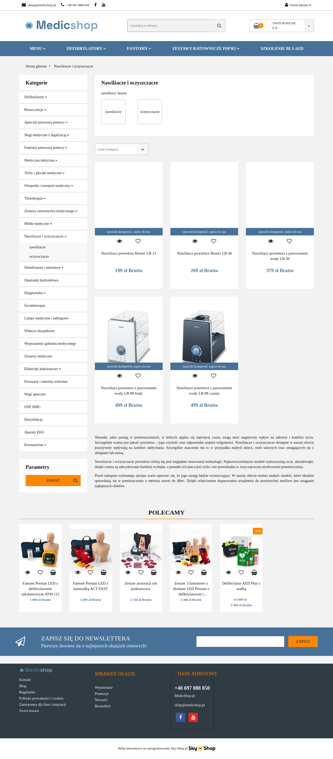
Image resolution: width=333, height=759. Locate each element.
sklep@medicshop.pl (39, 5)
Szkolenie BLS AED (282, 48)
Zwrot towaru (29, 711)
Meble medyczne (38, 224)
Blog (22, 686)
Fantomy (139, 48)
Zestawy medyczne (38, 356)
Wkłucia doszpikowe (39, 331)
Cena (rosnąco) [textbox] (108, 149)
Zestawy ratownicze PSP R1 (206, 48)
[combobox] (121, 149)
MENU (37, 48)
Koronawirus (35, 445)
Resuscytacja (35, 110)
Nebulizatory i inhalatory (44, 268)
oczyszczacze (39, 256)
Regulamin (27, 692)
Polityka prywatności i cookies (41, 698)
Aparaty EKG (34, 432)
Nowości (101, 700)
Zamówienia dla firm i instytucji (42, 705)
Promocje (102, 694)
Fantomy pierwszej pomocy (45, 148)
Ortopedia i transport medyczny (48, 186)
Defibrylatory (86, 48)
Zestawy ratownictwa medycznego (51, 211)
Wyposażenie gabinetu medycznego (50, 344)
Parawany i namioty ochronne (46, 382)
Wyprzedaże (104, 687)
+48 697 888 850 (75, 5)
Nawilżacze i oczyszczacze (45, 236)
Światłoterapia (34, 306)
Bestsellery (103, 706)
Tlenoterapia (35, 198)
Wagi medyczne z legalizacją (46, 135)
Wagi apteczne (35, 394)
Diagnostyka (35, 293)
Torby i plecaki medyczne (44, 173)
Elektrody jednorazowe (42, 369)
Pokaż (53, 480)
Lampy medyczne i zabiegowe (46, 318)
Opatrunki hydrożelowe (41, 280)
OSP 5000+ (32, 407)
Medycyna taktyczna (40, 160)
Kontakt (25, 680)
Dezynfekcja (33, 419)
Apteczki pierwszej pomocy (46, 122)
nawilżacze (37, 247)
